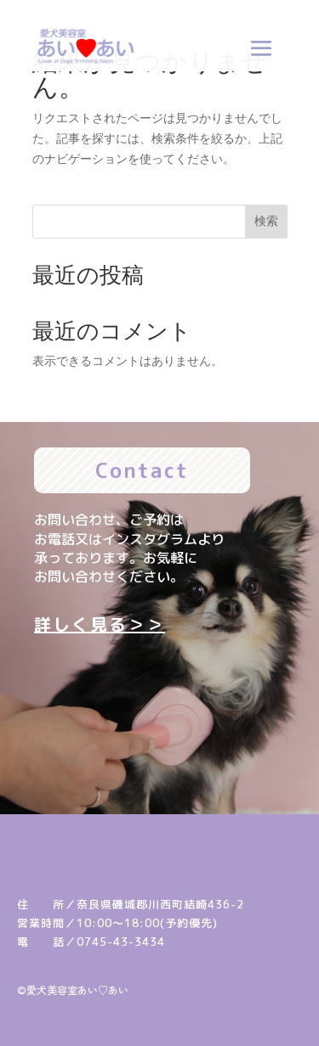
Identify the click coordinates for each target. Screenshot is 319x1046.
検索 (266, 221)
